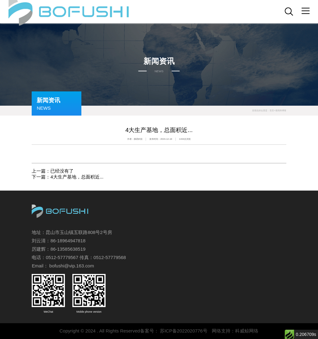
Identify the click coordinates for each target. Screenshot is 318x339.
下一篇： (67, 176)
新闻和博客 (280, 110)
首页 (272, 110)
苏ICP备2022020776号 (183, 330)
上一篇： (53, 171)
